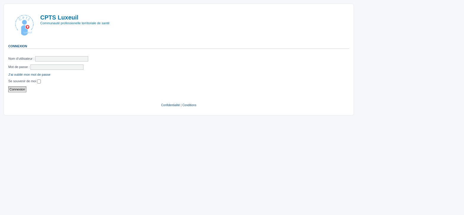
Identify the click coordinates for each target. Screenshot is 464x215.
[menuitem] (170, 105)
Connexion (17, 46)
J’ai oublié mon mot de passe (29, 74)
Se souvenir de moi (24, 81)
